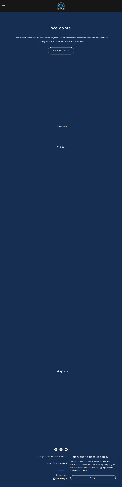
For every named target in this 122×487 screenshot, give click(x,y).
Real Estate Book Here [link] (65, 463)
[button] (10, 6)
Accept (93, 478)
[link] (61, 6)
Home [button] (48, 463)
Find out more (61, 51)
